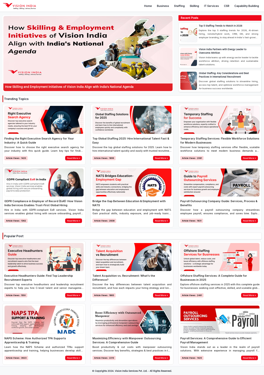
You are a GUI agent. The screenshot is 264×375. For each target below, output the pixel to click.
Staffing (179, 6)
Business (163, 6)
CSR (226, 6)
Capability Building (246, 6)
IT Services (211, 6)
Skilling (194, 6)
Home (148, 6)
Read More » (73, 158)
